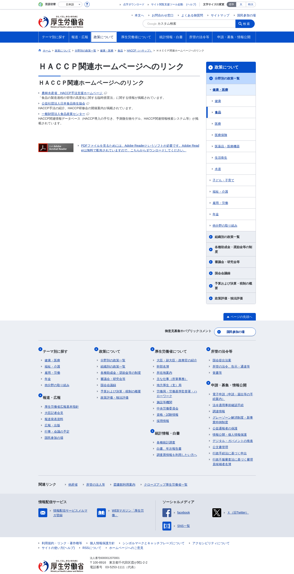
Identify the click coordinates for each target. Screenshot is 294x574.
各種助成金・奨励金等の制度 (233, 249)
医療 (218, 123)
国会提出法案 (222, 355)
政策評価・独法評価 (229, 298)
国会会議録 (222, 273)
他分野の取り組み (225, 225)
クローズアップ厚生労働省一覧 (165, 476)
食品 (218, 112)
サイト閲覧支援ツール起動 (167, 4)
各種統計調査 (166, 433)
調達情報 (219, 402)
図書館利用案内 (124, 476)
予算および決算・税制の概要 (233, 286)
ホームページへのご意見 (126, 539)
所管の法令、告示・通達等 (231, 361)
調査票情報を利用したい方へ (177, 446)
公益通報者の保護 (225, 420)
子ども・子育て (223, 180)
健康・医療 (220, 89)
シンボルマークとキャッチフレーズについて (153, 534)
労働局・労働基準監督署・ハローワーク (177, 389)
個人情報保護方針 (102, 534)
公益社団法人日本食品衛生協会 (65, 103)
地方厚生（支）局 (169, 380)
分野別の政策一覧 (227, 78)
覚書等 (217, 368)
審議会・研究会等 (227, 262)
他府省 (73, 476)
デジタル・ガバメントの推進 (233, 432)
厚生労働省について (173, 348)
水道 (218, 169)
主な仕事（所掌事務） (172, 374)
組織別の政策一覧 (227, 237)
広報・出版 (52, 416)
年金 (216, 214)
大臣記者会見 (54, 404)
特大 (250, 4)
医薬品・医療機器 (227, 146)
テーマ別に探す (57, 348)
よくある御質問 (192, 15)
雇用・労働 (220, 203)
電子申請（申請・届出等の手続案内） (233, 388)
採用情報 (163, 416)
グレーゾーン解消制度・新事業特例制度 (233, 411)
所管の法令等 (223, 348)
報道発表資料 (54, 410)
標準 (231, 4)
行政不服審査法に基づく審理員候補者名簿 (233, 453)
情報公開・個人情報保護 (230, 426)
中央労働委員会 (167, 403)
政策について (227, 67)
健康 (218, 101)
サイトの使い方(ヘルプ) (58, 539)
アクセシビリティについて (211, 534)
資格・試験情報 (167, 410)
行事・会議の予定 (57, 423)
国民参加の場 (246, 15)
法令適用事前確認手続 (228, 396)
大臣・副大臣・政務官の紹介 (177, 355)
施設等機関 (164, 397)
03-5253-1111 (115, 558)
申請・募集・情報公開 (230, 378)
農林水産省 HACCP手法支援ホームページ (74, 93)
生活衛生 (221, 157)
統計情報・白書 (169, 426)
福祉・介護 (220, 191)
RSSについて (92, 539)
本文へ (139, 15)
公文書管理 (220, 438)
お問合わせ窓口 (163, 15)
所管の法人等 (95, 476)
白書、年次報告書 (169, 440)
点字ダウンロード (133, 4)
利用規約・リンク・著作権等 (62, 534)
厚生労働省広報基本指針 (62, 398)
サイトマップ (220, 15)
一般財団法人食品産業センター (65, 114)
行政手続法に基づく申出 (230, 444)
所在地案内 (164, 368)
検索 (248, 23)
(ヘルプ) (191, 4)
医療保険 (221, 135)
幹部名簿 (163, 361)
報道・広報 (53, 390)
